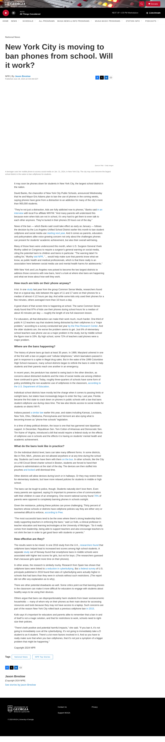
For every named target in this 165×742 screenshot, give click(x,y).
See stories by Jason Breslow (20, 690)
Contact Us (62, 713)
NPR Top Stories (42, 663)
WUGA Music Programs (107, 27)
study (30, 295)
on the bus (67, 465)
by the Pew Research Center (83, 332)
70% (96, 501)
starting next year (56, 239)
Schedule (28, 27)
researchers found (89, 551)
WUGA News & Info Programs (73, 27)
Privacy (95, 713)
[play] (6, 18)
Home (6, 27)
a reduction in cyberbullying (59, 574)
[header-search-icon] (142, 6)
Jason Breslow (23, 82)
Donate (156, 6)
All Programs (47, 27)
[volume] (13, 19)
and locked (29, 475)
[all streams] (153, 19)
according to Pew (54, 518)
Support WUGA (64, 719)
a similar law (37, 418)
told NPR (38, 262)
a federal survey (87, 574)
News (14, 27)
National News (12, 43)
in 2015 (90, 614)
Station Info (133, 27)
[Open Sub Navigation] (19, 27)
